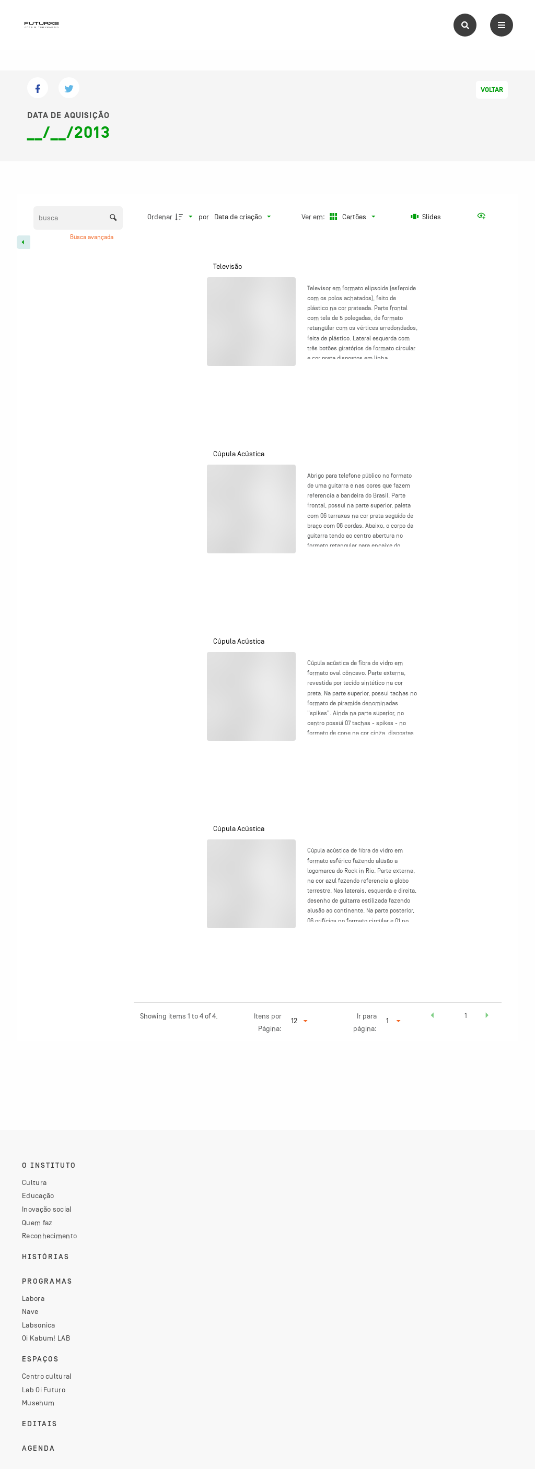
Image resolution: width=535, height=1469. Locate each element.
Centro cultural (47, 1376)
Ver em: (314, 216)
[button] (432, 1017)
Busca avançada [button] (92, 237)
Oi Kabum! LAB (46, 1338)
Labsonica (38, 1325)
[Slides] (426, 216)
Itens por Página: (268, 1022)
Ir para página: (365, 1022)
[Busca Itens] (78, 218)
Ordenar (159, 216)
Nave (30, 1311)
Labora (33, 1298)
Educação (38, 1195)
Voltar (492, 90)
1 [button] (465, 1015)
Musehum (38, 1403)
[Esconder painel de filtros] (23, 242)
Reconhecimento (49, 1235)
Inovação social (47, 1209)
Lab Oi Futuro (43, 1389)
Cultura (34, 1182)
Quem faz (37, 1222)
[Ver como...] (483, 216)
